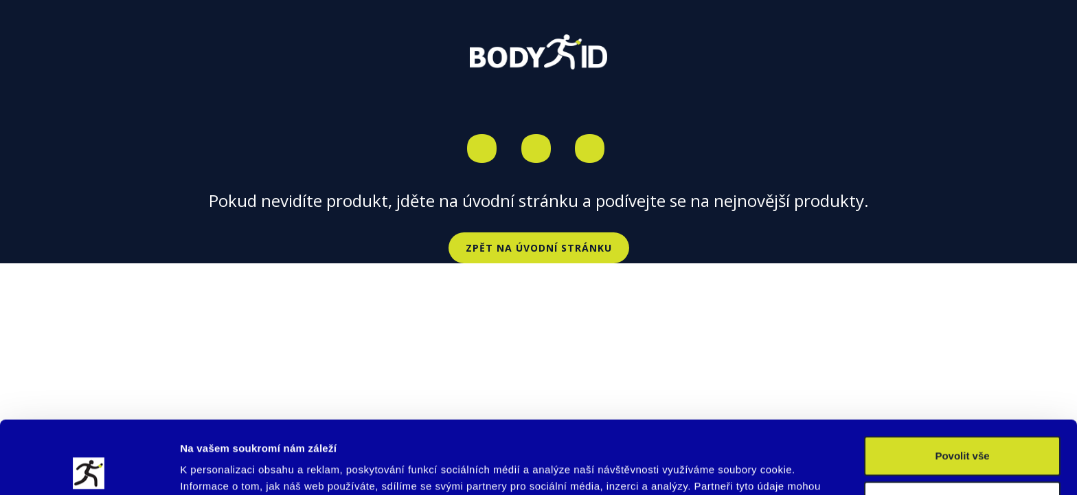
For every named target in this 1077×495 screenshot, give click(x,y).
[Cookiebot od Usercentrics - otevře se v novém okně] (89, 468)
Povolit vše (962, 383)
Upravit (963, 428)
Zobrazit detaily (218, 468)
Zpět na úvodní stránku (539, 247)
